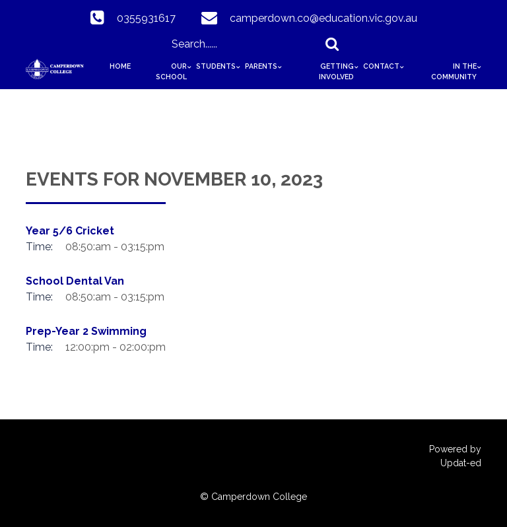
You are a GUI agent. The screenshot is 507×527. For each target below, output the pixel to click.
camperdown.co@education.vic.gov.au (323, 18)
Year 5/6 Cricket (70, 231)
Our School (171, 71)
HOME (120, 66)
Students (216, 66)
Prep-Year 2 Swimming (86, 331)
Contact (381, 66)
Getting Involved (336, 71)
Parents (261, 66)
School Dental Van (75, 281)
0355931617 (146, 18)
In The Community (454, 71)
